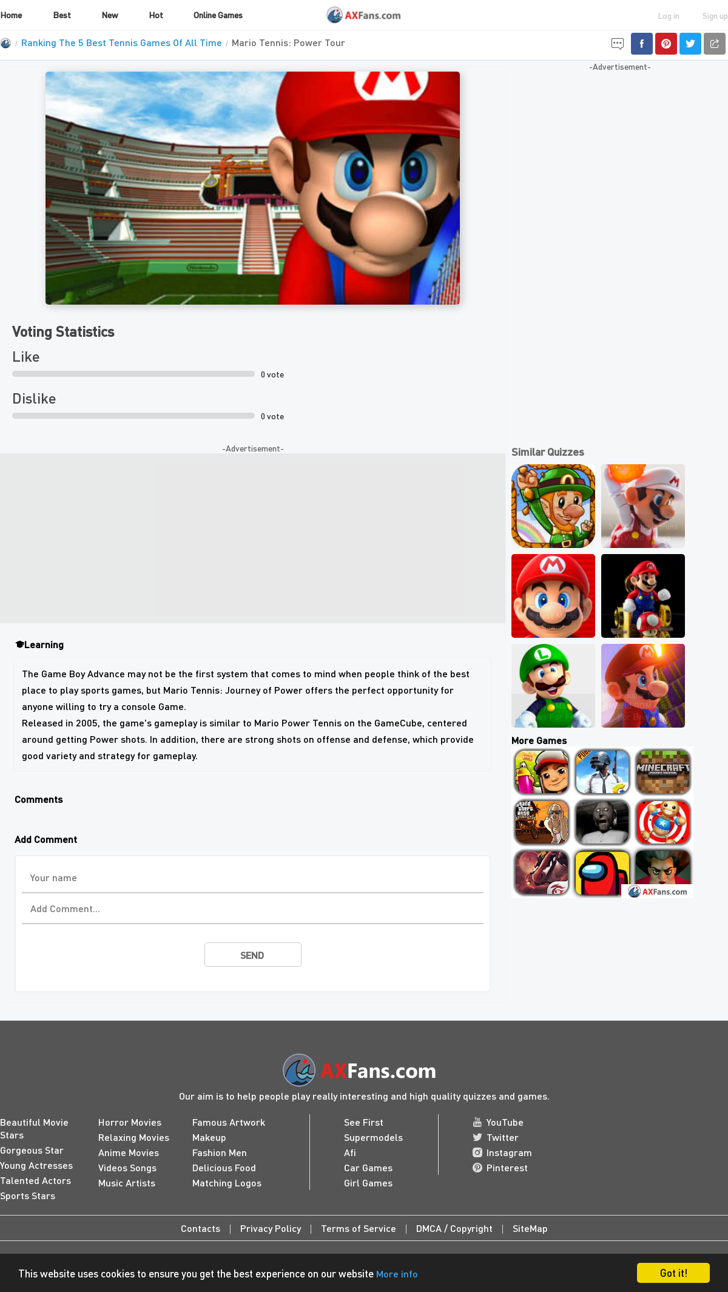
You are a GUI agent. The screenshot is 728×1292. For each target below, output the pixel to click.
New (109, 14)
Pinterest (500, 1167)
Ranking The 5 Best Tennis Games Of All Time (121, 42)
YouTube (498, 1121)
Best (62, 14)
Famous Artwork (228, 1121)
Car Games (368, 1167)
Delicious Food (224, 1167)
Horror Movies (129, 1121)
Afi (350, 1152)
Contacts (200, 1228)
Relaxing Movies (133, 1137)
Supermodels (373, 1137)
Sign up (715, 15)
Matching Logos (226, 1182)
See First (363, 1121)
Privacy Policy (270, 1228)
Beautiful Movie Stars (34, 1128)
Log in (668, 15)
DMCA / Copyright (454, 1228)
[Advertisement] (252, 538)
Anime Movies (128, 1152)
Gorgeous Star (32, 1149)
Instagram (502, 1152)
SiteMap (530, 1228)
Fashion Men (219, 1152)
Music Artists (126, 1182)
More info (397, 1273)
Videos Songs (127, 1167)
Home (11, 14)
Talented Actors (35, 1180)
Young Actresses (36, 1164)
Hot (156, 14)
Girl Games (368, 1182)
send (252, 955)
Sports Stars (27, 1195)
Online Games (218, 14)
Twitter (496, 1137)
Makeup (209, 1137)
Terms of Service (358, 1228)
